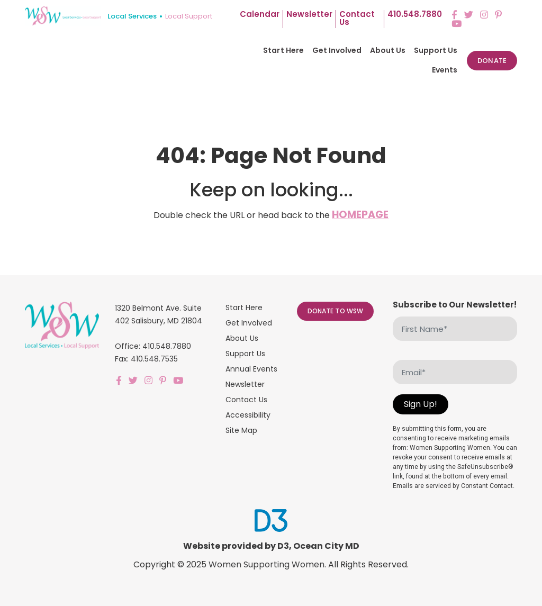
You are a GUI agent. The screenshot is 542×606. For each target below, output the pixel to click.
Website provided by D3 (236, 546)
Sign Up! (420, 404)
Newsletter (309, 15)
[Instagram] (484, 14)
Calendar (259, 15)
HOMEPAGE (360, 214)
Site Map (241, 430)
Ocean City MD (326, 546)
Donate (492, 61)
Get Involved (337, 50)
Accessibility (247, 415)
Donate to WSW (336, 310)
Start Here (283, 50)
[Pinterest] (498, 14)
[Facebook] (454, 14)
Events (444, 70)
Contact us (357, 19)
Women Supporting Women (266, 564)
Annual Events (251, 369)
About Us (387, 50)
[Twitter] (468, 14)
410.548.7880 (414, 15)
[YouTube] (456, 23)
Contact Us (246, 399)
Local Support (188, 16)
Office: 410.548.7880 (153, 346)
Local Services (132, 16)
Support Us (435, 50)
